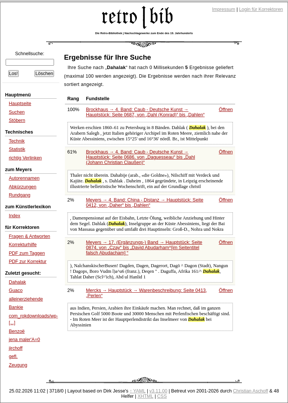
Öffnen (226, 109)
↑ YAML (138, 391)
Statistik (17, 149)
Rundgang (19, 195)
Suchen (16, 112)
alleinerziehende (26, 299)
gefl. (13, 356)
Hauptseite (20, 103)
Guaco (15, 290)
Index (14, 215)
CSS (162, 396)
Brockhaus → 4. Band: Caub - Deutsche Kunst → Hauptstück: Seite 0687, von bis (145, 112)
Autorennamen (24, 178)
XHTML (145, 396)
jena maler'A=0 (24, 339)
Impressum (224, 9)
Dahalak (17, 282)
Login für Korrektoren (261, 9)
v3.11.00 (158, 391)
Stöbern (17, 120)
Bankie (16, 307)
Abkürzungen (22, 186)
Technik (16, 141)
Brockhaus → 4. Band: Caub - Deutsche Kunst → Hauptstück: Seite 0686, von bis (140, 157)
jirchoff (15, 348)
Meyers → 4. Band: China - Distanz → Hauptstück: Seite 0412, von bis (144, 202)
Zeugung (18, 365)
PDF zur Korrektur (27, 261)
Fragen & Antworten (29, 236)
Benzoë (16, 331)
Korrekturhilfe (22, 244)
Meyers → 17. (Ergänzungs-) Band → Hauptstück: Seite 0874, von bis (144, 248)
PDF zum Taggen (27, 253)
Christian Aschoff (250, 391)
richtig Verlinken (25, 158)
